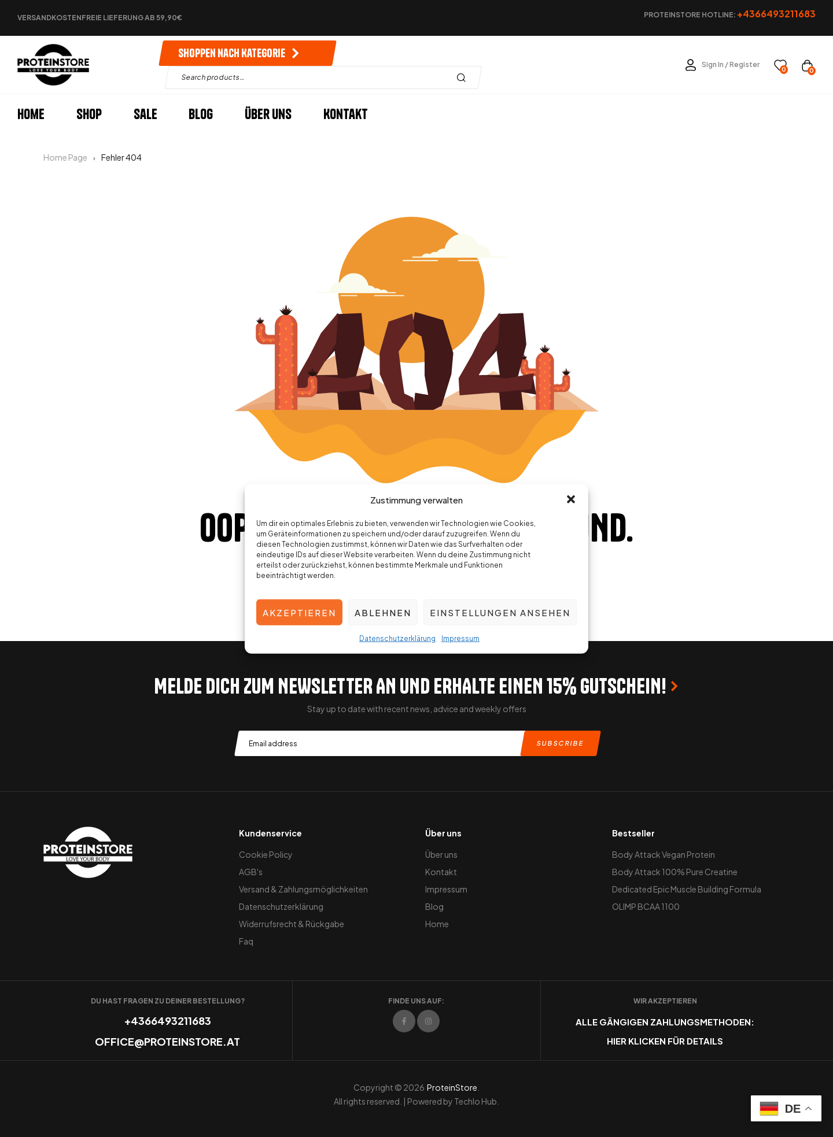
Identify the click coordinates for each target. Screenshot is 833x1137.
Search (464, 77)
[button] (571, 499)
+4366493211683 (167, 1020)
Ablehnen (383, 611)
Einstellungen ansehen (500, 611)
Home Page (65, 157)
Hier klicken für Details (665, 1040)
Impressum (460, 638)
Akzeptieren (299, 611)
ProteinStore (452, 1087)
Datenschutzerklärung (397, 638)
